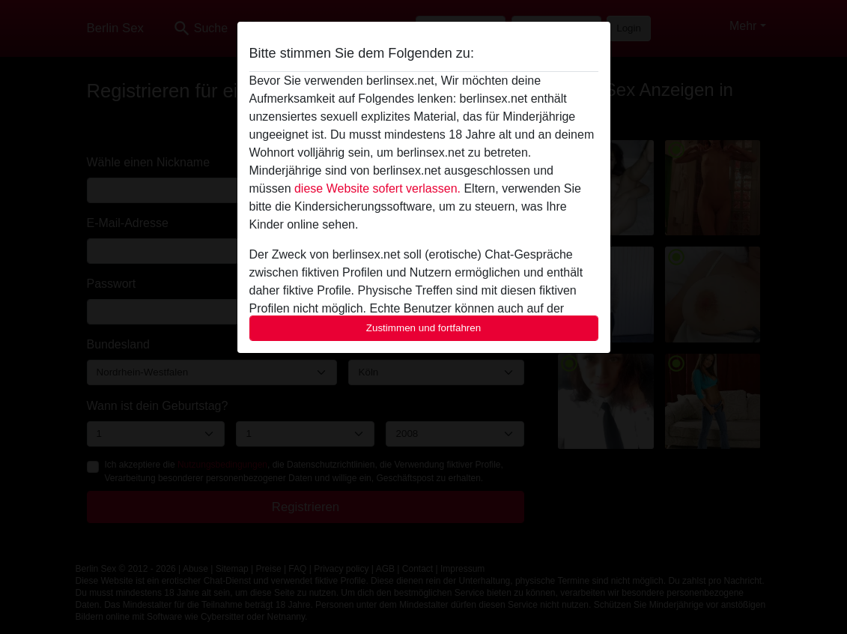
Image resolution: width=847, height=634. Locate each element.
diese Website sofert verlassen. (377, 188)
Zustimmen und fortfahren (424, 327)
